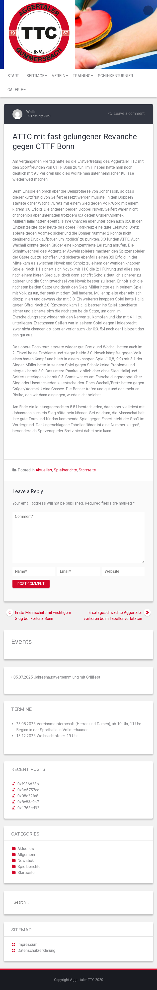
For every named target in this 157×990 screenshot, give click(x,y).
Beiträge (35, 75)
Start (13, 75)
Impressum (27, 944)
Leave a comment (129, 113)
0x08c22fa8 (27, 796)
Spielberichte (65, 470)
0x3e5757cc (28, 790)
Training (81, 75)
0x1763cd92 (28, 808)
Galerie (15, 89)
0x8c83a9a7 (28, 802)
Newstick (25, 860)
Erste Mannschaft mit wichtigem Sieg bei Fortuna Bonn (43, 615)
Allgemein (26, 854)
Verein (58, 75)
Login (148, 10)
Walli (30, 111)
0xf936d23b (28, 784)
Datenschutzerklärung (36, 950)
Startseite (87, 470)
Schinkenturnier (115, 75)
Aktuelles (44, 470)
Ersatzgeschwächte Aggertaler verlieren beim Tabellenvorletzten (113, 615)
